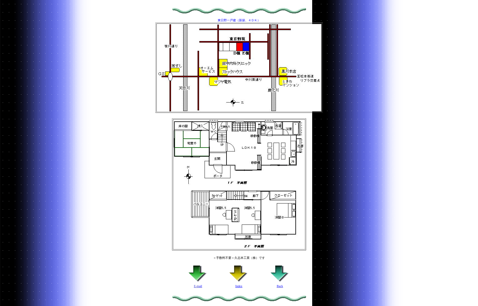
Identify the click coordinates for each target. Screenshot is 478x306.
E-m (198, 285)
